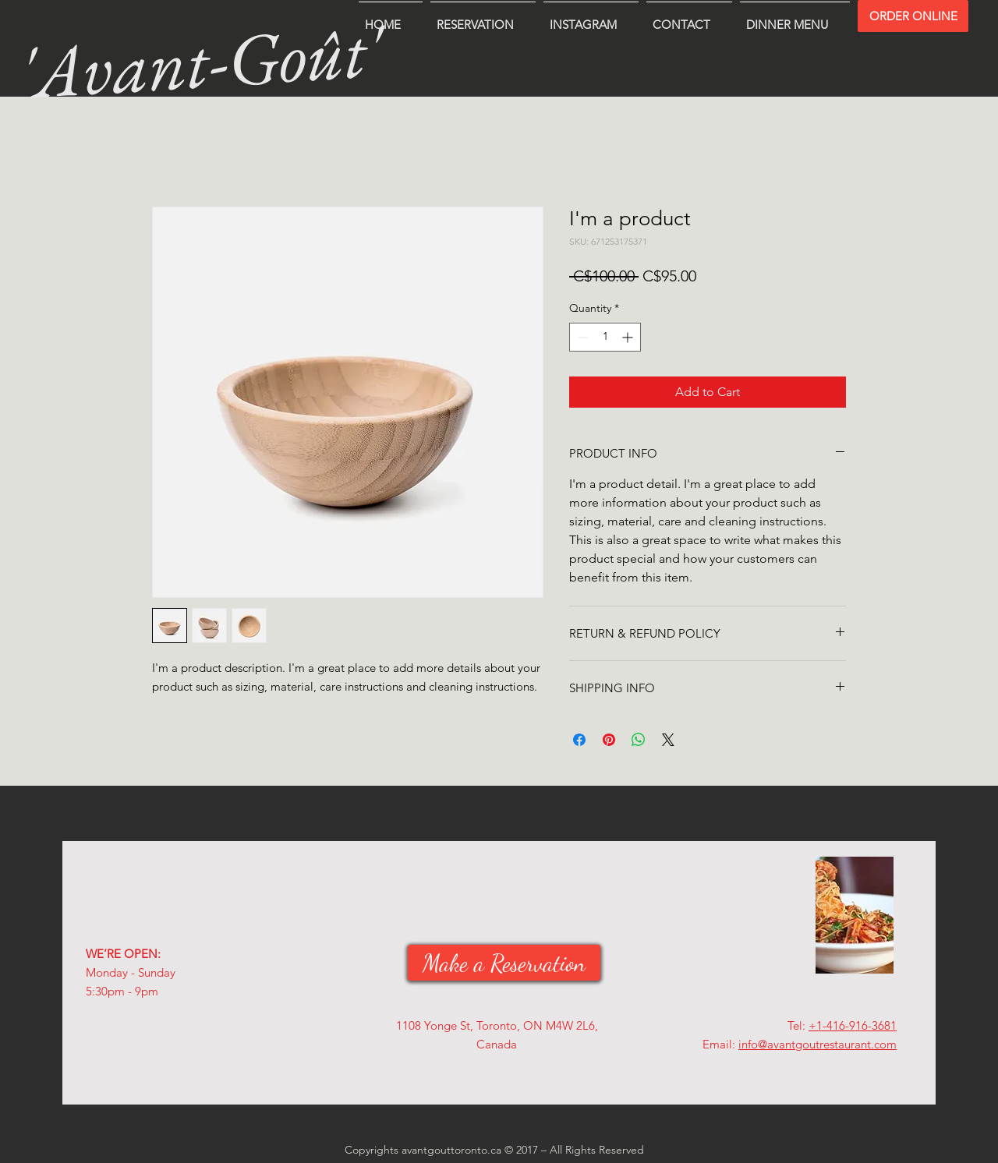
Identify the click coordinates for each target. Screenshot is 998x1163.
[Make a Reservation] (504, 963)
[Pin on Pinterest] (609, 739)
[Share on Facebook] (579, 739)
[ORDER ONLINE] (913, 16)
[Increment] (629, 337)
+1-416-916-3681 (853, 1025)
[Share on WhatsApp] (638, 739)
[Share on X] (668, 739)
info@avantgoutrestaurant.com (817, 1044)
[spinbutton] (605, 337)
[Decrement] (581, 337)
